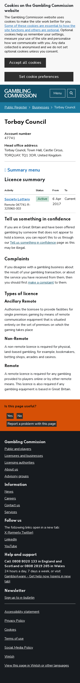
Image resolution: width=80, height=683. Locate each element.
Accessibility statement (21, 611)
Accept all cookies (25, 62)
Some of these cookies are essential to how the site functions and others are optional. (39, 27)
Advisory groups (16, 476)
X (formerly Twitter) (18, 532)
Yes (10, 416)
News (8, 491)
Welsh (9, 656)
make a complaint (41, 282)
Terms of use (14, 638)
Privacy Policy (14, 620)
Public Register (15, 107)
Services (10, 512)
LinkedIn (10, 539)
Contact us (12, 505)
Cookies (10, 629)
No (20, 416)
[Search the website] (71, 93)
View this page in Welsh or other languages (36, 665)
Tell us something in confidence (33, 242)
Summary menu (22, 170)
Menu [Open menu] (57, 93)
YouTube (10, 546)
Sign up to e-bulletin (19, 597)
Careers (10, 498)
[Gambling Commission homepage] (20, 96)
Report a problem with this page (31, 423)
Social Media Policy (18, 647)
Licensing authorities (19, 462)
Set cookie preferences (39, 76)
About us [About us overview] (11, 469)
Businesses (40, 107)
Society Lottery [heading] (17, 199)
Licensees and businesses (23, 455)
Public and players (17, 449)
